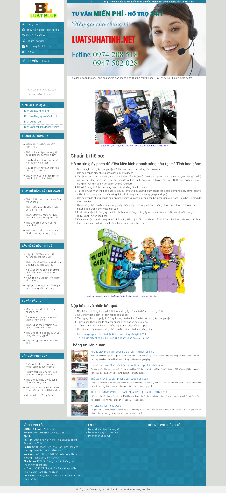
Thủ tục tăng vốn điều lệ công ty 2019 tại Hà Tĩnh (42, 208)
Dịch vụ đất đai (32, 121)
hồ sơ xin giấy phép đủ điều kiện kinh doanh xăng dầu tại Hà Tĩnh (112, 334)
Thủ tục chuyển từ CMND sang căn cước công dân (41, 381)
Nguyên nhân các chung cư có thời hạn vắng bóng (41, 318)
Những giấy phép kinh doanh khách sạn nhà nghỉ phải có (40, 365)
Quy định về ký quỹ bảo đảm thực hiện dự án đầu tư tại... (42, 169)
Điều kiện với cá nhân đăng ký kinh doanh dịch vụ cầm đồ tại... (43, 177)
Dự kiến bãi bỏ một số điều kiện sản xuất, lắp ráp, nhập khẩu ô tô (127, 365)
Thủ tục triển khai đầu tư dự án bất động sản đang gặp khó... (43, 334)
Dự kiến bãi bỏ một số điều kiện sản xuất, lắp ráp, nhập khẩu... (41, 373)
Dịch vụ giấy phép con (36, 110)
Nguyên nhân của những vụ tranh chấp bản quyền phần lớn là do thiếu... (43, 272)
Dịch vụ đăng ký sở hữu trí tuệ (40, 116)
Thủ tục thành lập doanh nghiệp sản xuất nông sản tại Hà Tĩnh (42, 153)
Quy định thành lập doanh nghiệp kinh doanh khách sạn (42, 161)
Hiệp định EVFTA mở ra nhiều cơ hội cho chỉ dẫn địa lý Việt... (42, 255)
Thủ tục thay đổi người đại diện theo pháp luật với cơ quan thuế (41, 216)
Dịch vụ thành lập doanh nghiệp (41, 127)
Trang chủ (84, 1)
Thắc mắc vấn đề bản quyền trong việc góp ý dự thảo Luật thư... (43, 263)
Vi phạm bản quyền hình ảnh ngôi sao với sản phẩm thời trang (43, 286)
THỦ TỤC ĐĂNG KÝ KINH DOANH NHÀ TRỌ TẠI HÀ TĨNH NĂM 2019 (43, 388)
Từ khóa (96, 1)
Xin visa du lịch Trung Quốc (40, 395)
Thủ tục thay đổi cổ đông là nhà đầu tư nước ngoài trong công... (42, 231)
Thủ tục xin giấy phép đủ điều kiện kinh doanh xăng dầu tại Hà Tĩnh (113, 337)
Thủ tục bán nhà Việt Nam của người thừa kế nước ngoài (41, 326)
